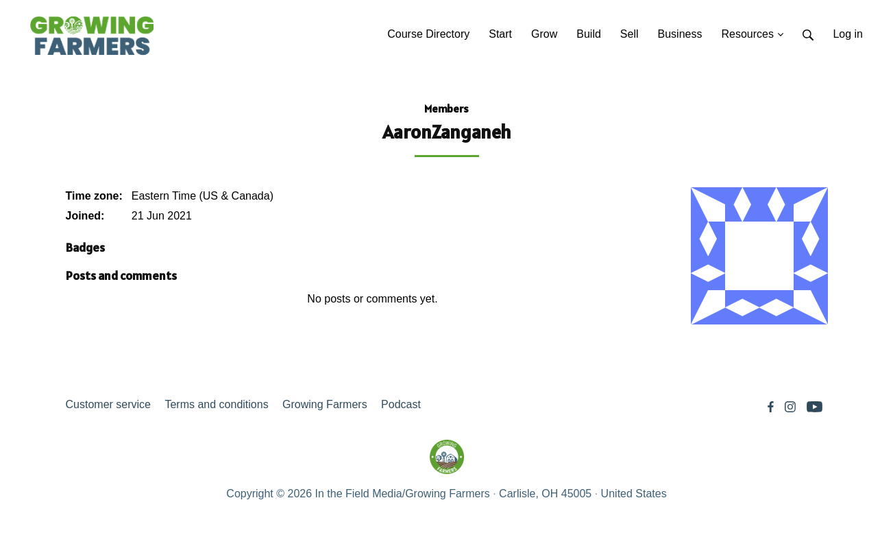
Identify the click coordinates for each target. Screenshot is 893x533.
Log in (848, 34)
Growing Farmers (324, 404)
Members (446, 108)
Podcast (401, 404)
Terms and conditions (216, 404)
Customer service (108, 404)
